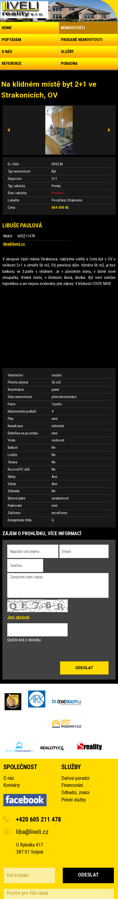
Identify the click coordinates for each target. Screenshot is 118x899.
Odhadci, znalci (75, 792)
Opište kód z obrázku (24, 639)
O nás (8, 778)
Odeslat (88, 875)
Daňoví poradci (75, 778)
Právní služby (73, 800)
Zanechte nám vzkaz (57, 585)
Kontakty (11, 785)
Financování (72, 785)
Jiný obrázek (18, 617)
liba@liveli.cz (14, 243)
